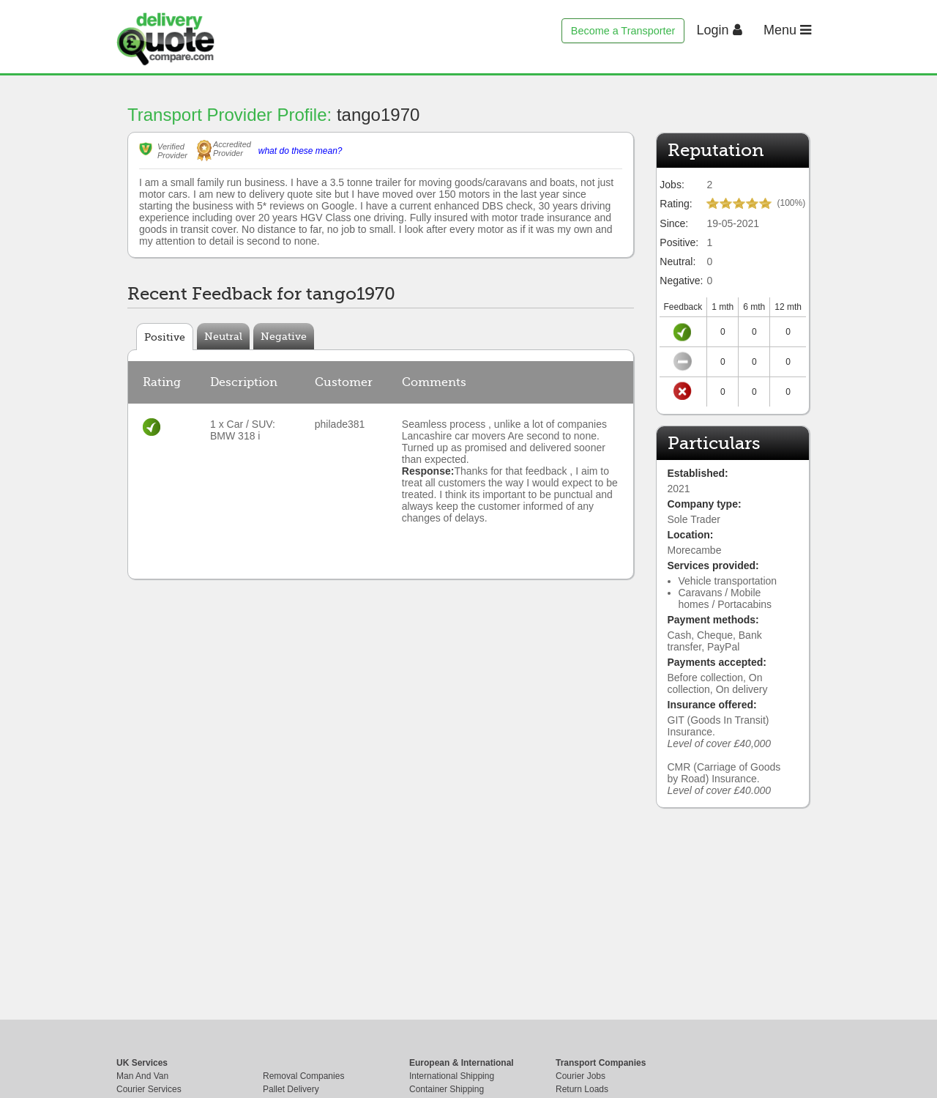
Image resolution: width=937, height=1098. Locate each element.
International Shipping (451, 1076)
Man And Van (142, 1076)
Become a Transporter (623, 31)
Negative (284, 336)
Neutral (223, 336)
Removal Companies (303, 1076)
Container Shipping (446, 1089)
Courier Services (149, 1089)
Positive (164, 337)
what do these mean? (300, 151)
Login (719, 30)
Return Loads (582, 1089)
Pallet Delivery (291, 1089)
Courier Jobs (580, 1076)
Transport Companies (601, 1063)
